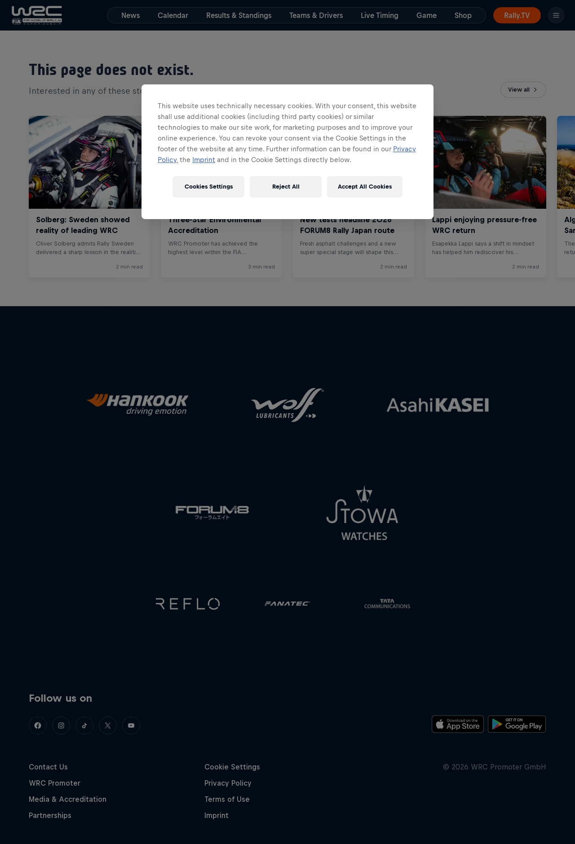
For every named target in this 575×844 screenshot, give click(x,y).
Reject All (286, 186)
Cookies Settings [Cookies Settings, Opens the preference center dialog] (209, 186)
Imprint (203, 159)
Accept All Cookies (365, 186)
